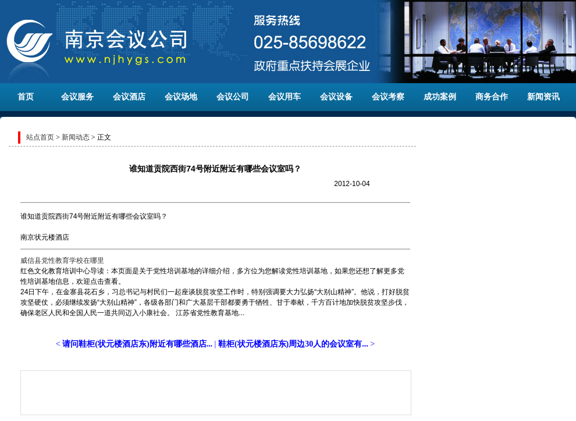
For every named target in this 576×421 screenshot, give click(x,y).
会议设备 (336, 96)
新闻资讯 (543, 96)
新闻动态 (76, 137)
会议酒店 (129, 96)
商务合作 (491, 96)
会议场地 (181, 96)
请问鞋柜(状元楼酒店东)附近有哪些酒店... (137, 344)
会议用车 (284, 96)
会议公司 (232, 96)
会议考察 (388, 96)
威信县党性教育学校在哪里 (62, 260)
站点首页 (40, 137)
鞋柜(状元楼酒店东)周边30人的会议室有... (293, 344)
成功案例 (440, 96)
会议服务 (77, 96)
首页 (25, 96)
